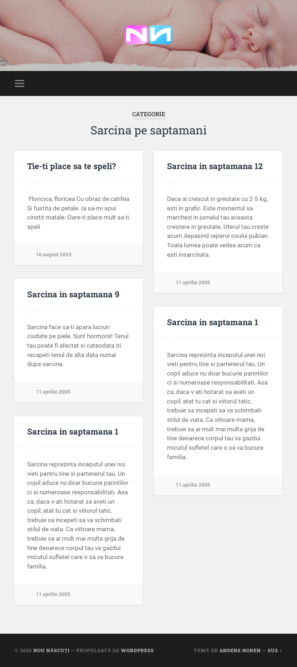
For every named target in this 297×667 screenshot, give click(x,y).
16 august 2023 (53, 255)
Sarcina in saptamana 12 (215, 165)
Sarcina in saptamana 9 (73, 294)
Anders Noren (240, 650)
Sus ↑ (275, 650)
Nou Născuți (51, 650)
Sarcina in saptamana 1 (212, 321)
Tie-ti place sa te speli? (71, 165)
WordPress (137, 650)
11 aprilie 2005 (193, 283)
